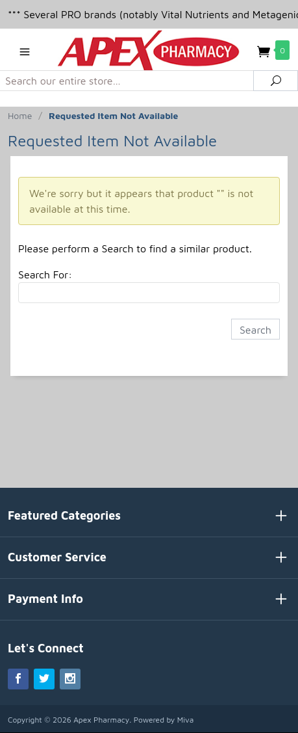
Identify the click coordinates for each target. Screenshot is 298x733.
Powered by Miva (164, 720)
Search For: (45, 274)
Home (20, 115)
